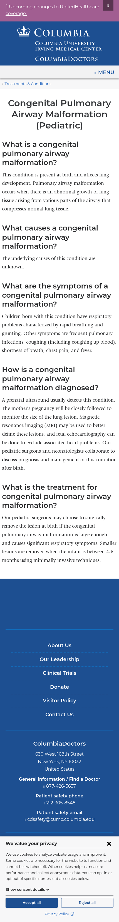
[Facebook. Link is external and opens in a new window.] (27, 831)
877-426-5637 (61, 758)
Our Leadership (59, 632)
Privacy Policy (59, 914)
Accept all (31, 903)
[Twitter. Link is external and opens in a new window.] (43, 831)
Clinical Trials (59, 646)
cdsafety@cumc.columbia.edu (61, 792)
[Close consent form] (109, 843)
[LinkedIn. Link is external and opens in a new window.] (75, 831)
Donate (59, 660)
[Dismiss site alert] (108, 5)
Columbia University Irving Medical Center (60, 567)
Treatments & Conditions (25, 84)
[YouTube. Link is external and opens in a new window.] (60, 831)
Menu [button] (107, 70)
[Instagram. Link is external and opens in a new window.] (91, 831)
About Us (59, 618)
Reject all (87, 903)
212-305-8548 (61, 775)
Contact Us (59, 687)
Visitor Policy (59, 673)
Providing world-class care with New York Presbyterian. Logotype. (63, 586)
